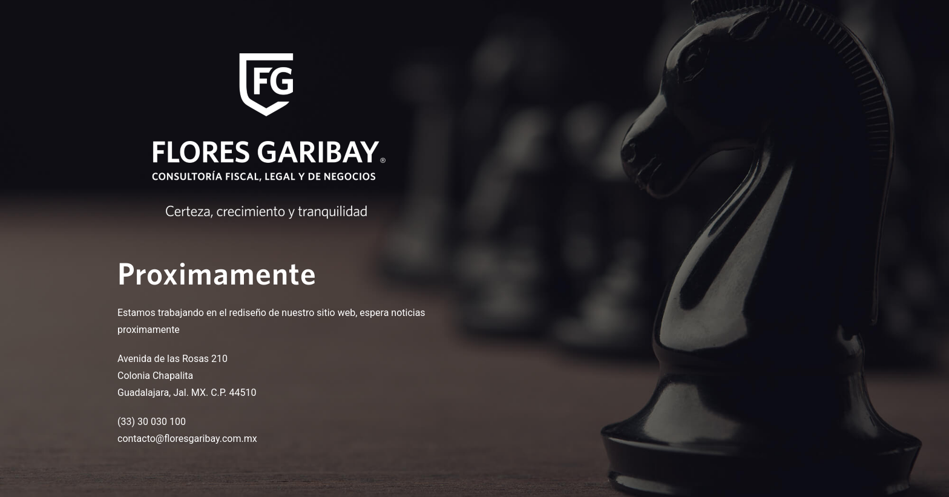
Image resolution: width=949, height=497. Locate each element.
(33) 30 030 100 (151, 421)
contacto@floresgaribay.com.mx (187, 438)
